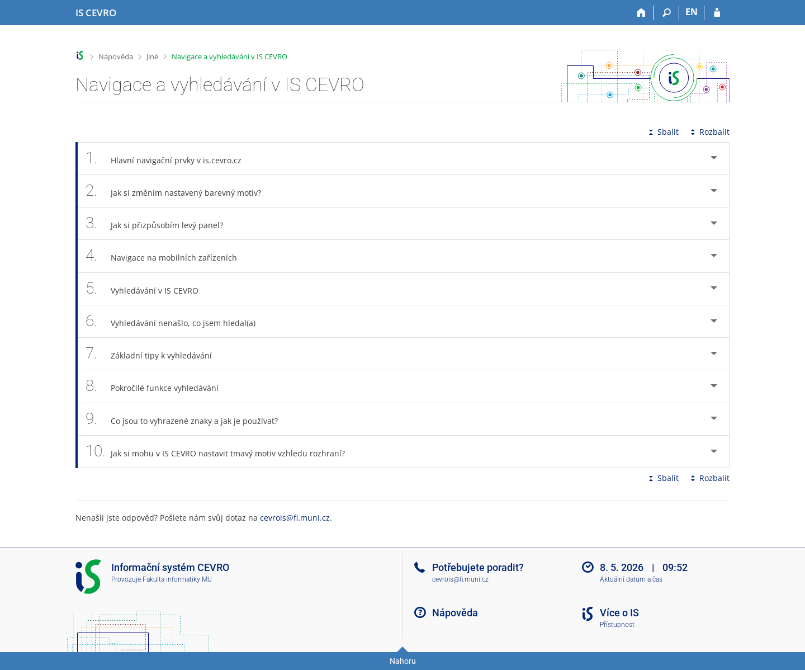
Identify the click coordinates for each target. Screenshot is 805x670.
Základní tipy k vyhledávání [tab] (155, 354)
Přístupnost (617, 625)
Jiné (152, 56)
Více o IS (619, 613)
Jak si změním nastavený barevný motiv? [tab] (179, 191)
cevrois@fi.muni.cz (295, 517)
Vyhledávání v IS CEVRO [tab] (148, 289)
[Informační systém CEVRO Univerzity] (95, 13)
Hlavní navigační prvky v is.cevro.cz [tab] (170, 158)
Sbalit (662, 131)
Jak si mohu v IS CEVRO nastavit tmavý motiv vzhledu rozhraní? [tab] (221, 451)
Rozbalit (709, 131)
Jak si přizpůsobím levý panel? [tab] (160, 223)
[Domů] (641, 13)
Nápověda (115, 56)
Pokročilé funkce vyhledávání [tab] (158, 386)
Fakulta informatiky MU (177, 579)
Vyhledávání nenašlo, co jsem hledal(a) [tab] (177, 321)
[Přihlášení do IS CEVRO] (717, 13)
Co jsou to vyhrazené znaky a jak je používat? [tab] (188, 419)
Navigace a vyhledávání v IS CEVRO (229, 56)
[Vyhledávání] (666, 13)
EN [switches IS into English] (691, 12)
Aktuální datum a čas (631, 579)
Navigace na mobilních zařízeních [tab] (167, 256)
